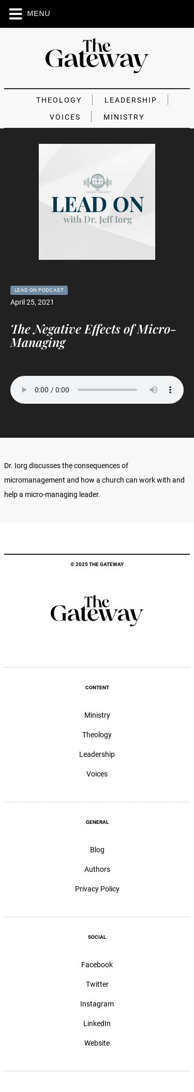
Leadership (131, 100)
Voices (65, 117)
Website (97, 1043)
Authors (97, 869)
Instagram (97, 1004)
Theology (59, 100)
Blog (97, 850)
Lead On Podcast (39, 290)
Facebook (97, 965)
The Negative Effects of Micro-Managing (93, 335)
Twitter (97, 984)
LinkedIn (97, 1023)
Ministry (123, 117)
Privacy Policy (97, 889)
